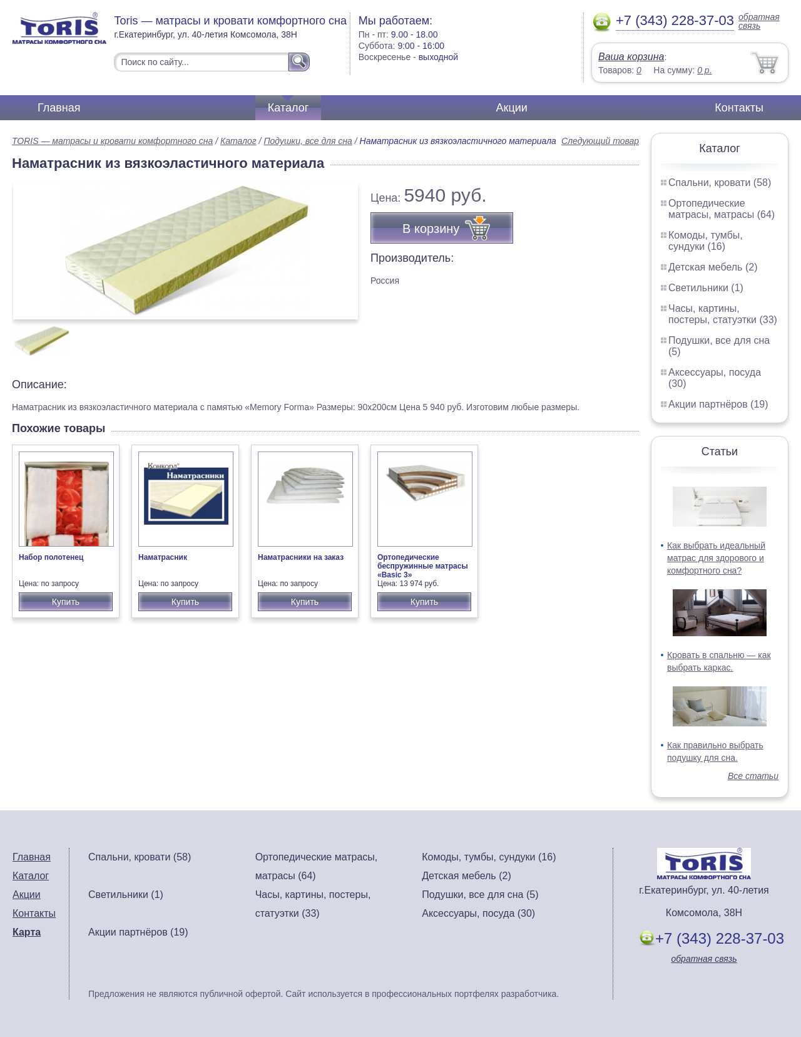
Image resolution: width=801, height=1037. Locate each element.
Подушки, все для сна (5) (480, 894)
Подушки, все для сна (307, 141)
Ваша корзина (631, 56)
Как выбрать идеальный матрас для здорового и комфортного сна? (716, 557)
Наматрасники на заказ (301, 557)
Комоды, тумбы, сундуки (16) (705, 241)
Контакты (739, 107)
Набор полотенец (51, 557)
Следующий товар (600, 141)
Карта (27, 932)
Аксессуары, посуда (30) (478, 913)
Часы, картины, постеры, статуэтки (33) (722, 314)
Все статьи (753, 776)
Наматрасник (162, 557)
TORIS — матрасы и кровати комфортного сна (112, 141)
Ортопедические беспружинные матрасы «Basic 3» (422, 566)
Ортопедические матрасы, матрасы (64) (721, 209)
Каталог (288, 107)
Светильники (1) (705, 287)
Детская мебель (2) (712, 267)
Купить (65, 602)
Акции (512, 107)
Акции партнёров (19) (718, 404)
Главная (59, 107)
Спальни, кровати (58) (719, 182)
